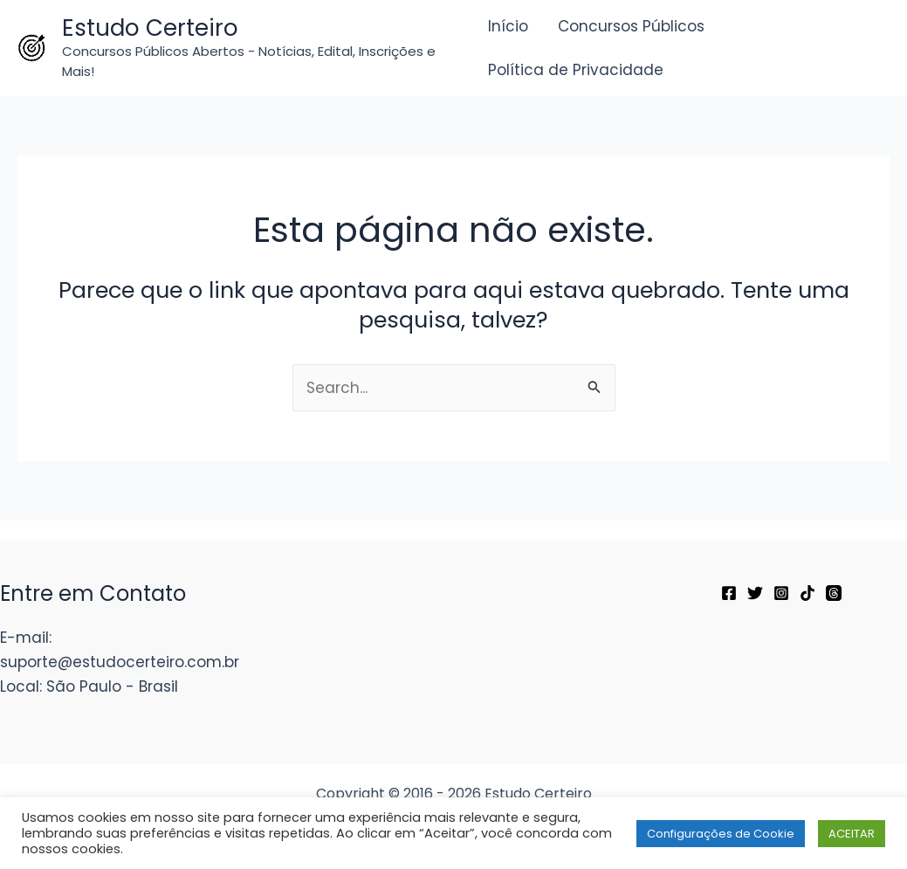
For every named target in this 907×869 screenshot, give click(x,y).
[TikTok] (807, 593)
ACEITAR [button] (851, 833)
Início (508, 26)
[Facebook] (729, 593)
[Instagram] (781, 593)
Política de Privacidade (575, 69)
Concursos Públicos (631, 26)
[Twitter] (755, 593)
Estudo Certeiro (150, 28)
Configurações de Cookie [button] (720, 833)
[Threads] (834, 593)
